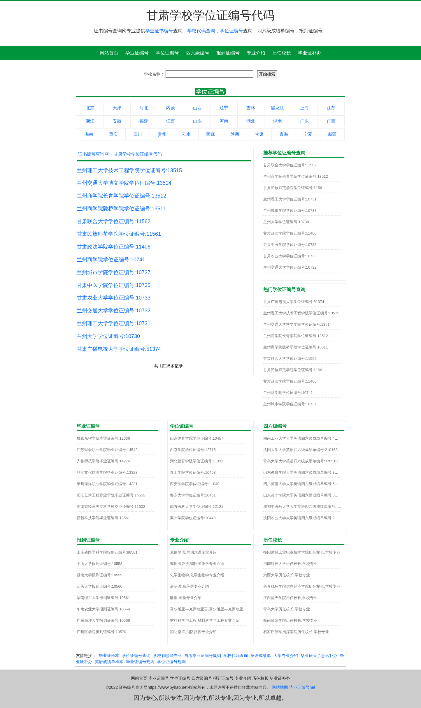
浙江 (90, 121)
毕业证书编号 (159, 30)
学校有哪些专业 (167, 655)
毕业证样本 (109, 655)
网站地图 (280, 687)
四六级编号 (197, 52)
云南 (186, 134)
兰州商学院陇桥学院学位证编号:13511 (121, 209)
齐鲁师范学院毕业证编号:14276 (103, 461)
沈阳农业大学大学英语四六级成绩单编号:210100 (304, 518)
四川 (137, 134)
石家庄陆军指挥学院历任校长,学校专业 (296, 632)
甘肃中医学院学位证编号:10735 (113, 285)
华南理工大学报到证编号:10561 (103, 598)
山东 (197, 121)
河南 (224, 121)
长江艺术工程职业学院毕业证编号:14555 (111, 495)
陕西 (235, 134)
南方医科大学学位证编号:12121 (196, 506)
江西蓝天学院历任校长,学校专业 (290, 598)
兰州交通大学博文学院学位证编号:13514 (124, 183)
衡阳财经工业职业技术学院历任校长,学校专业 (301, 552)
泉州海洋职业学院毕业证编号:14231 (107, 484)
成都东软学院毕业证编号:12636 (103, 438)
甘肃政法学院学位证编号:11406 (113, 247)
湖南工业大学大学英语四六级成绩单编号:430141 (304, 438)
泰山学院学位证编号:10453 (193, 472)
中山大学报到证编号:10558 (99, 563)
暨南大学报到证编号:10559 (99, 575)
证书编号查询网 (93, 154)
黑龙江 (277, 107)
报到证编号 (228, 52)
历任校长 (281, 52)
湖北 (250, 121)
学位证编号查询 (136, 655)
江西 (170, 121)
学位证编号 (231, 30)
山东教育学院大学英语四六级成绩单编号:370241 (304, 472)
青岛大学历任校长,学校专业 (286, 609)
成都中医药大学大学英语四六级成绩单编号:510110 (306, 506)
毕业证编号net (302, 687)
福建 (143, 121)
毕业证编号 (137, 52)
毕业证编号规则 (140, 661)
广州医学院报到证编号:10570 (101, 632)
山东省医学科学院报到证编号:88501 (107, 552)
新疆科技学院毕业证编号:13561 (103, 518)
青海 (283, 134)
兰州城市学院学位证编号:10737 (113, 272)
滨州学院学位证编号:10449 (193, 518)
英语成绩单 (260, 655)
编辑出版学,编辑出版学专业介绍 (197, 563)
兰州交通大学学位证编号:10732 (113, 311)
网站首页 (109, 52)
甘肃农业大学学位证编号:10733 (113, 298)
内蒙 (170, 107)
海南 (89, 134)
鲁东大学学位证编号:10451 (193, 495)
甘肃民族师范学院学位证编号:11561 (119, 234)
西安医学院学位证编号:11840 (195, 484)
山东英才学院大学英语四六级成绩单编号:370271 (304, 495)
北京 (90, 107)
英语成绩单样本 (109, 661)
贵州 (162, 134)
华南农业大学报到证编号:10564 (103, 609)
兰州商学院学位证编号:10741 (111, 260)
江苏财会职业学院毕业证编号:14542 (107, 450)
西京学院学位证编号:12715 (193, 450)
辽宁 (224, 107)
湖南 (277, 121)
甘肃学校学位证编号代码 (138, 154)
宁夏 (308, 134)
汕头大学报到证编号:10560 (99, 586)
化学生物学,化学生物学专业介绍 (197, 575)
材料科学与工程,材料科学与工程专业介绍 (204, 620)
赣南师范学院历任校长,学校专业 (290, 620)
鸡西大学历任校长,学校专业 (286, 575)
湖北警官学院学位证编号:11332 (196, 461)
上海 (304, 107)
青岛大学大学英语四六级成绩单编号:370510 (300, 461)
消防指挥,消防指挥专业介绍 (193, 632)
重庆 (113, 134)
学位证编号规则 (171, 661)
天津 (117, 107)
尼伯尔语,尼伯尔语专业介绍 (193, 552)
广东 (304, 121)
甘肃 (259, 134)
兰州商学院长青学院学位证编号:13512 (121, 196)
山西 (197, 107)
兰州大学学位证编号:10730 (108, 336)
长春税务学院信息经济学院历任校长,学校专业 (301, 586)
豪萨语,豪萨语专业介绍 (189, 586)
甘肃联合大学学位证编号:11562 (113, 221)
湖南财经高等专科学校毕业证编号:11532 (111, 506)
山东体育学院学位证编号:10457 (196, 438)
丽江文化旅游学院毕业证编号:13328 (107, 472)
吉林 (250, 107)
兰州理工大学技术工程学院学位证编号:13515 (129, 170)
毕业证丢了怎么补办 (319, 655)
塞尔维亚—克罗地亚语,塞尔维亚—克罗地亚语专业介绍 (216, 609)
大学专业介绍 (285, 655)
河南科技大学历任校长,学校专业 (290, 563)
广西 (331, 121)
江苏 (331, 107)
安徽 (117, 121)
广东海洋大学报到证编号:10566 (103, 620)
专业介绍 (256, 52)
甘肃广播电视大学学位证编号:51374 (119, 349)
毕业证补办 (309, 52)
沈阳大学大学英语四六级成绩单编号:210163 (300, 450)
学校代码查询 (201, 30)
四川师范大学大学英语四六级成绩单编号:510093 (304, 484)
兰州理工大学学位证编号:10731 (113, 323)
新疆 (332, 134)
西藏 (210, 134)
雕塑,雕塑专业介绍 (185, 598)
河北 (143, 107)
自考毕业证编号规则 (202, 655)
